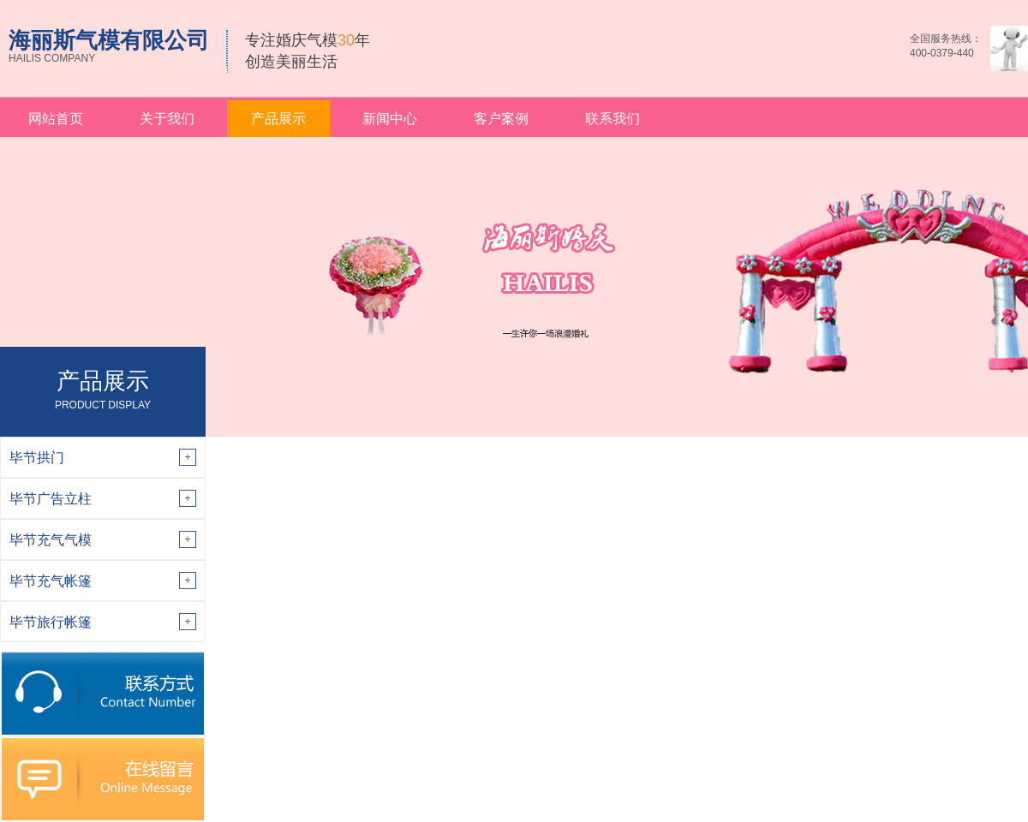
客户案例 (501, 118)
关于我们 (167, 118)
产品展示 (278, 118)
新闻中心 (389, 118)
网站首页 (55, 118)
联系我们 (612, 118)
